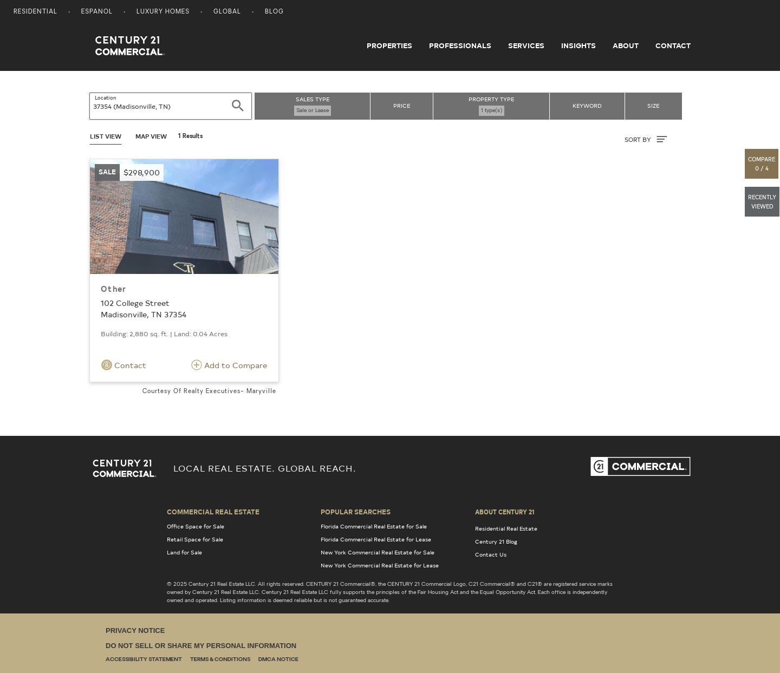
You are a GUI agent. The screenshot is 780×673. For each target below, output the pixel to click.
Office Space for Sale (195, 526)
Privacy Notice (135, 630)
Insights (578, 45)
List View (105, 136)
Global (227, 12)
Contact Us (490, 554)
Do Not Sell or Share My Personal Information (201, 646)
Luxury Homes (163, 12)
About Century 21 (505, 511)
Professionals (460, 45)
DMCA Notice (278, 660)
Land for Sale (184, 552)
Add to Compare (229, 365)
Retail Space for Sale (195, 539)
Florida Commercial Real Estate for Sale (374, 526)
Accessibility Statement (144, 660)
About (626, 45)
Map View (151, 136)
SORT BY (646, 139)
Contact (673, 45)
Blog (274, 12)
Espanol (97, 12)
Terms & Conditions (220, 660)
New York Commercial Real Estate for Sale (377, 552)
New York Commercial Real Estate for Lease (380, 565)
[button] (762, 164)
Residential (35, 12)
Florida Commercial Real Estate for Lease (376, 539)
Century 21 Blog (496, 541)
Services (526, 45)
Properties (389, 45)
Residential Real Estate (506, 528)
